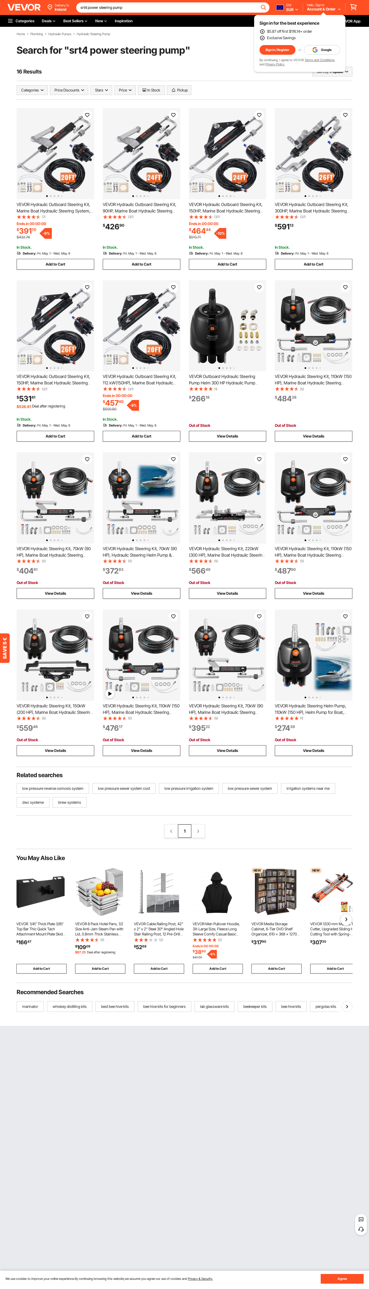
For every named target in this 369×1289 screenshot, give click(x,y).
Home (21, 34)
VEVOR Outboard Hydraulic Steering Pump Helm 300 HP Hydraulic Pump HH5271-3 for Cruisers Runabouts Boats (226, 383)
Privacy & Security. (200, 1279)
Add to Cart (55, 264)
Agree (342, 1279)
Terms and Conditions (320, 60)
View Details (227, 436)
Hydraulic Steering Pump (93, 34)
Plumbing (36, 34)
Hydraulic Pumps (59, 34)
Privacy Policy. (275, 64)
